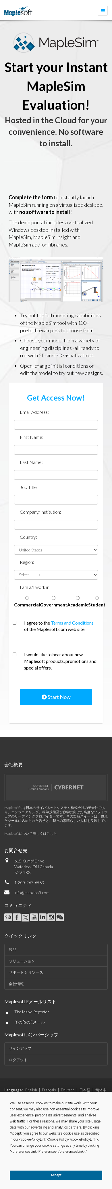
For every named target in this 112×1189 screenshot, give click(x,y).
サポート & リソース (26, 972)
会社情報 (16, 983)
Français (49, 1090)
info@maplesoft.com (31, 892)
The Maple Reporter (31, 1011)
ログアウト (18, 1059)
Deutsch (67, 1090)
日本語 (84, 1090)
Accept (56, 1175)
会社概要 (13, 764)
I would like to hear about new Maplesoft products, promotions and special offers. (60, 661)
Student (96, 604)
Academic (77, 604)
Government (53, 604)
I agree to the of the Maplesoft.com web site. (59, 626)
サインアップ (20, 1048)
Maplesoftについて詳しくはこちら (30, 833)
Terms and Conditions (72, 622)
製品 (12, 949)
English (31, 1090)
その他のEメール (29, 1021)
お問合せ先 (15, 850)
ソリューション (22, 961)
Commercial (27, 604)
